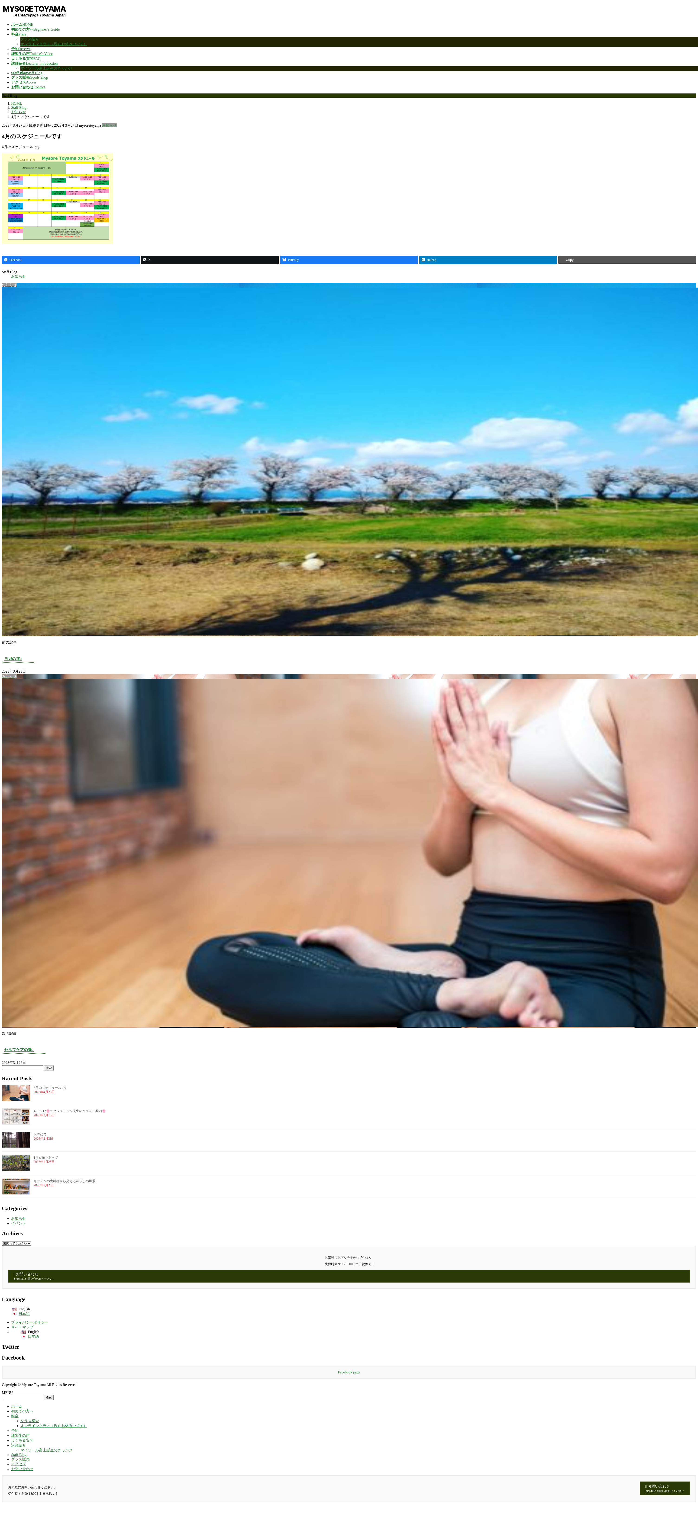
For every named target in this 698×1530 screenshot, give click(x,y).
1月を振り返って (46, 1157)
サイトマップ (22, 1327)
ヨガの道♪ (13, 659)
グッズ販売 (20, 1459)
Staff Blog (18, 1455)
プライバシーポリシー (29, 1322)
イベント (18, 1223)
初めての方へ (22, 1411)
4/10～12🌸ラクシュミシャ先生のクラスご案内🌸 (70, 1111)
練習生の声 (20, 1435)
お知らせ (109, 125)
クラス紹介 (29, 39)
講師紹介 (18, 1445)
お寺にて (40, 1134)
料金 (15, 1416)
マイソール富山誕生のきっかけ (46, 68)
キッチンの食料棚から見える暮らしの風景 (64, 1181)
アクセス (18, 1464)
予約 (15, 1431)
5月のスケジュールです (51, 1088)
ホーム (16, 1406)
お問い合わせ (22, 1469)
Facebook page (349, 1372)
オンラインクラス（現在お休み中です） (53, 44)
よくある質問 (22, 1440)
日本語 (24, 1314)
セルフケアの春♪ (19, 1050)
